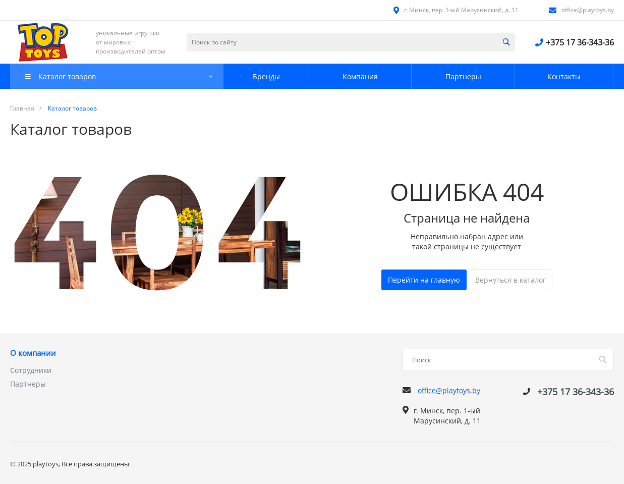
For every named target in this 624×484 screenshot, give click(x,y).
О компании (33, 353)
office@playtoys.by (587, 10)
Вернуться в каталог (510, 280)
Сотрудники (30, 370)
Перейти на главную (424, 280)
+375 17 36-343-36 (580, 42)
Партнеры (28, 384)
